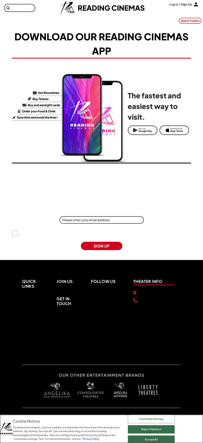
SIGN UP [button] (102, 245)
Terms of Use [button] (44, 235)
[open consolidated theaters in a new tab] (88, 389)
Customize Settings (151, 419)
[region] (101, 429)
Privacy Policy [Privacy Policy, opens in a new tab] (90, 438)
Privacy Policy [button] (115, 235)
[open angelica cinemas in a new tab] (57, 389)
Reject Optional (151, 429)
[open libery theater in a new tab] (120, 389)
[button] (8, 8)
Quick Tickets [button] (190, 20)
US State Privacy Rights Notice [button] (149, 235)
